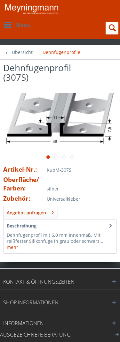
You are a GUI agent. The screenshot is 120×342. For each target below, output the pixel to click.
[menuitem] (17, 25)
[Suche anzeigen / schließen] (112, 28)
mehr (12, 247)
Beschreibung (21, 226)
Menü (17, 24)
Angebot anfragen (30, 211)
